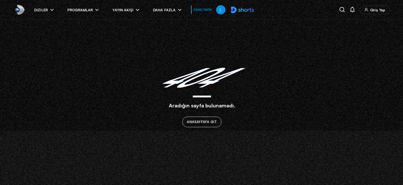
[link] (19, 9)
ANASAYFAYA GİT (202, 122)
